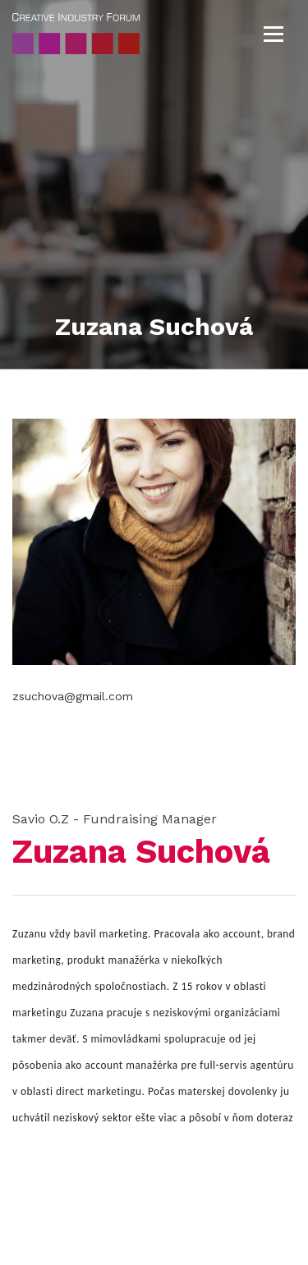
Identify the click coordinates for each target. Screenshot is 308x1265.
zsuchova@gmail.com (72, 696)
